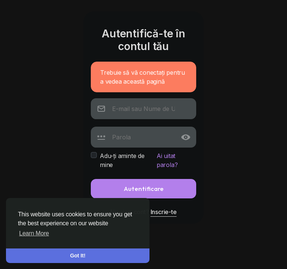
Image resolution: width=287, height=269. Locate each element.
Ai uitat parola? (167, 160)
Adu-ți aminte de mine (122, 160)
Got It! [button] (78, 256)
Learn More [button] (34, 233)
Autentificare (144, 188)
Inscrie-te (164, 212)
